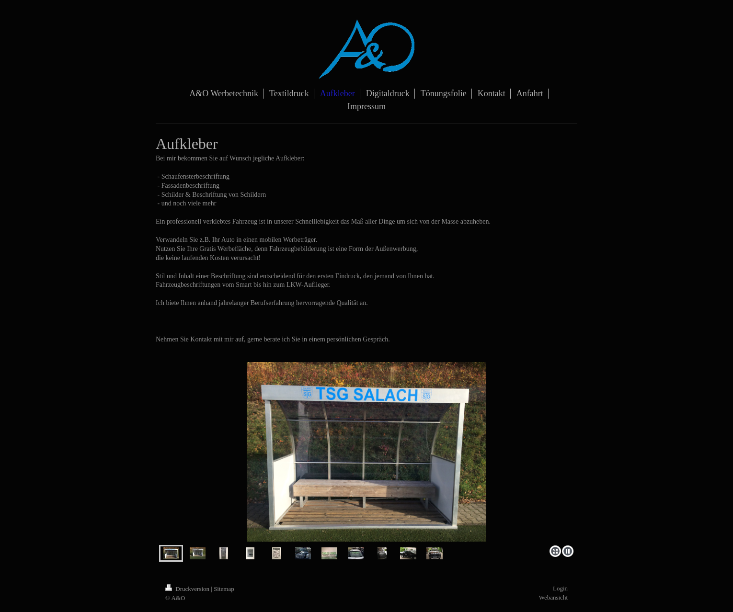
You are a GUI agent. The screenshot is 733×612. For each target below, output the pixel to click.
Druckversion (188, 588)
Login (560, 588)
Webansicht (553, 597)
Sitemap (224, 588)
